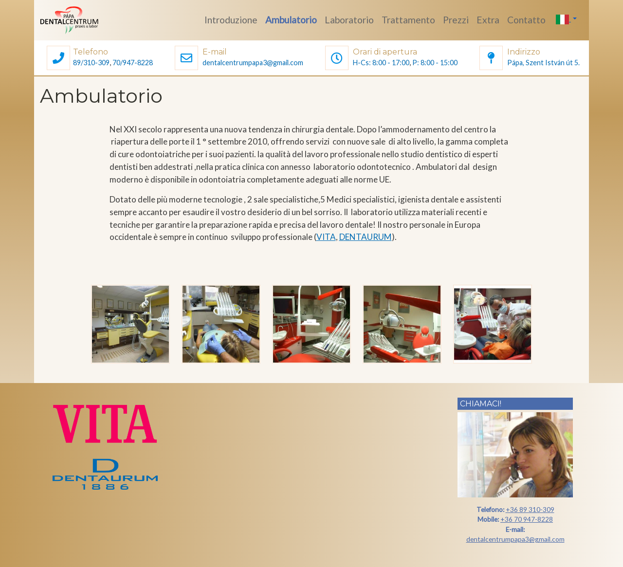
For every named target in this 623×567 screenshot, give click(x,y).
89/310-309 (91, 62)
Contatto (526, 19)
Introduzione (230, 19)
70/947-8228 (132, 62)
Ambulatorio (291, 19)
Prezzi (456, 19)
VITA (326, 237)
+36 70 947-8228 (526, 519)
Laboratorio (349, 19)
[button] (58, 59)
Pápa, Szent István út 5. (543, 62)
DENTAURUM (365, 237)
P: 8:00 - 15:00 (435, 62)
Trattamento (408, 19)
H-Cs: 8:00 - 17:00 (381, 62)
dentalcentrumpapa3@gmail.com (252, 62)
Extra (487, 19)
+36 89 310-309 (530, 509)
